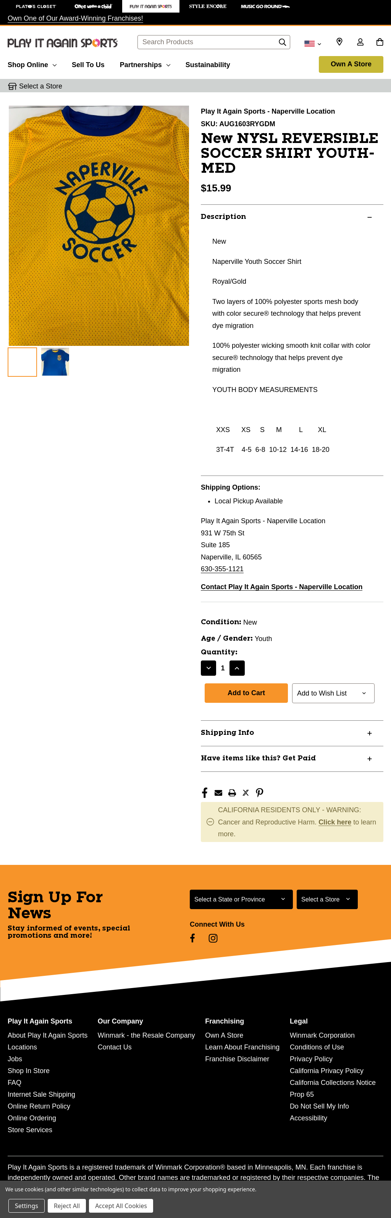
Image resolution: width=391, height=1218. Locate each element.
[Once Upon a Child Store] (93, 6)
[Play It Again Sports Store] (150, 6)
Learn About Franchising (242, 1047)
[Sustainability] (208, 63)
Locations (22, 1047)
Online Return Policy (39, 1106)
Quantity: (219, 652)
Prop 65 (302, 1094)
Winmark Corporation (322, 1035)
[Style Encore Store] (208, 6)
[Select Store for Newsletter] (327, 899)
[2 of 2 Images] (55, 361)
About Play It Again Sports (47, 1035)
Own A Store (351, 64)
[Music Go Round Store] (265, 6)
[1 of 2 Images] (22, 362)
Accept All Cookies (121, 1206)
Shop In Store (29, 1071)
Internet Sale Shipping (41, 1094)
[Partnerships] (145, 63)
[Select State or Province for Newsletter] (241, 899)
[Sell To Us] (88, 63)
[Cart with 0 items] (379, 42)
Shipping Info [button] (227, 733)
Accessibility (308, 1118)
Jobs (15, 1059)
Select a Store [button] (40, 86)
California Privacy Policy (327, 1071)
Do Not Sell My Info (319, 1106)
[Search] (282, 44)
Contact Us (115, 1047)
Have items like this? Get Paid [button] (258, 758)
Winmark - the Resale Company (146, 1035)
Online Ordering (32, 1118)
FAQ (14, 1082)
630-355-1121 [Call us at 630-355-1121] (222, 569)
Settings (26, 1206)
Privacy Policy (311, 1059)
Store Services (30, 1130)
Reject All (67, 1206)
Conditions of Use (317, 1047)
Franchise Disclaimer (237, 1059)
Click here (334, 822)
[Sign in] (360, 42)
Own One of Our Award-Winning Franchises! (75, 18)
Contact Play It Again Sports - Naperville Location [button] (281, 587)
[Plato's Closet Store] (36, 6)
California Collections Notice (333, 1082)
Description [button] (223, 217)
